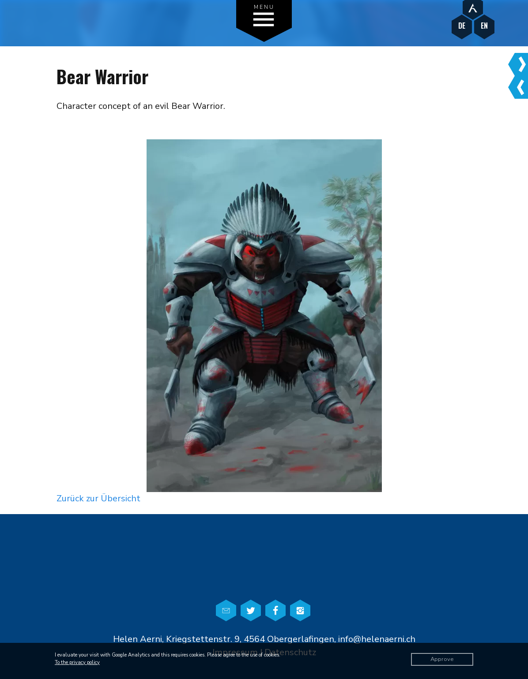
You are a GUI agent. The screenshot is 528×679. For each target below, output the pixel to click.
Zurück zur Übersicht (98, 498)
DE (461, 26)
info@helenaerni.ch (376, 639)
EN (484, 26)
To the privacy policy (77, 662)
